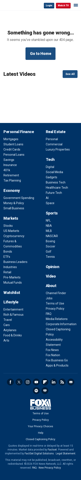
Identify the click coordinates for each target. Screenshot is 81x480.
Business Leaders (15, 262)
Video (51, 276)
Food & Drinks (12, 335)
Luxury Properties (58, 149)
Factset (52, 449)
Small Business (13, 208)
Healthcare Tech (57, 187)
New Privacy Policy (50, 467)
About (51, 285)
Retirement (11, 175)
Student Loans (13, 144)
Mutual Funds (12, 282)
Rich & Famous (13, 314)
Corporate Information (61, 324)
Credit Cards (11, 149)
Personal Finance (18, 131)
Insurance (10, 165)
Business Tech (55, 182)
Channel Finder (56, 293)
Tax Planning (12, 180)
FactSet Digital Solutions (39, 453)
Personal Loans (13, 154)
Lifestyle (10, 302)
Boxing (50, 241)
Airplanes (9, 330)
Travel (7, 320)
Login (49, 5)
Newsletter (70, 382)
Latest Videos (19, 74)
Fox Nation (53, 355)
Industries (10, 267)
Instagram (27, 382)
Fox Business (17, 5)
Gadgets (51, 177)
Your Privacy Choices (40, 426)
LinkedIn (53, 382)
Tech (50, 159)
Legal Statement (65, 453)
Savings (8, 160)
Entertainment (13, 309)
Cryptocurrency (13, 236)
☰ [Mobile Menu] (76, 5)
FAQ (48, 313)
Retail (7, 272)
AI (47, 198)
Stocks (8, 225)
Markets (10, 218)
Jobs (49, 298)
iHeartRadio (44, 390)
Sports (52, 213)
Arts (6, 340)
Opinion (52, 266)
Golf (48, 251)
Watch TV (63, 5)
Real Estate (55, 131)
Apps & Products (57, 365)
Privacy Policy (55, 308)
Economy (11, 190)
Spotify (36, 390)
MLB (49, 231)
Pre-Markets (12, 277)
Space (50, 203)
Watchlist (11, 292)
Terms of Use (55, 303)
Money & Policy (13, 203)
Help (40, 432)
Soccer (50, 246)
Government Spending (18, 198)
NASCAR (52, 236)
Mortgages (10, 139)
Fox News (52, 350)
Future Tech (54, 192)
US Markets (11, 231)
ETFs (6, 256)
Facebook (10, 382)
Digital (50, 167)
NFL (48, 220)
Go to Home (40, 53)
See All (70, 74)
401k (6, 170)
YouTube (36, 382)
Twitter (19, 382)
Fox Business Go (57, 360)
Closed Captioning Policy (40, 439)
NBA (49, 225)
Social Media (54, 172)
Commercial (54, 144)
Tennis (50, 256)
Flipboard (44, 382)
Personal (52, 139)
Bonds (7, 251)
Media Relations (57, 319)
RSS (62, 382)
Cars (6, 325)
